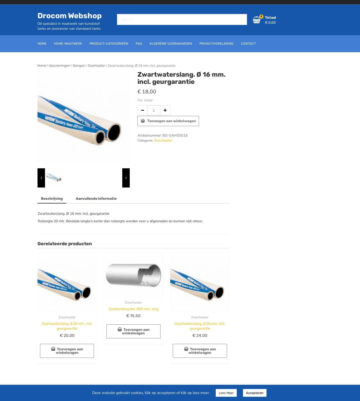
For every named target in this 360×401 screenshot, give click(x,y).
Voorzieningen (59, 65)
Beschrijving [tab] (52, 199)
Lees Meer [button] (226, 393)
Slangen (79, 65)
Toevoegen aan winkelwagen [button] (69, 351)
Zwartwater (96, 65)
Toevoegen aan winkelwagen (171, 121)
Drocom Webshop (70, 15)
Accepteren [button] (255, 393)
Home (42, 65)
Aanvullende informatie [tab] (96, 199)
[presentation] (41, 178)
